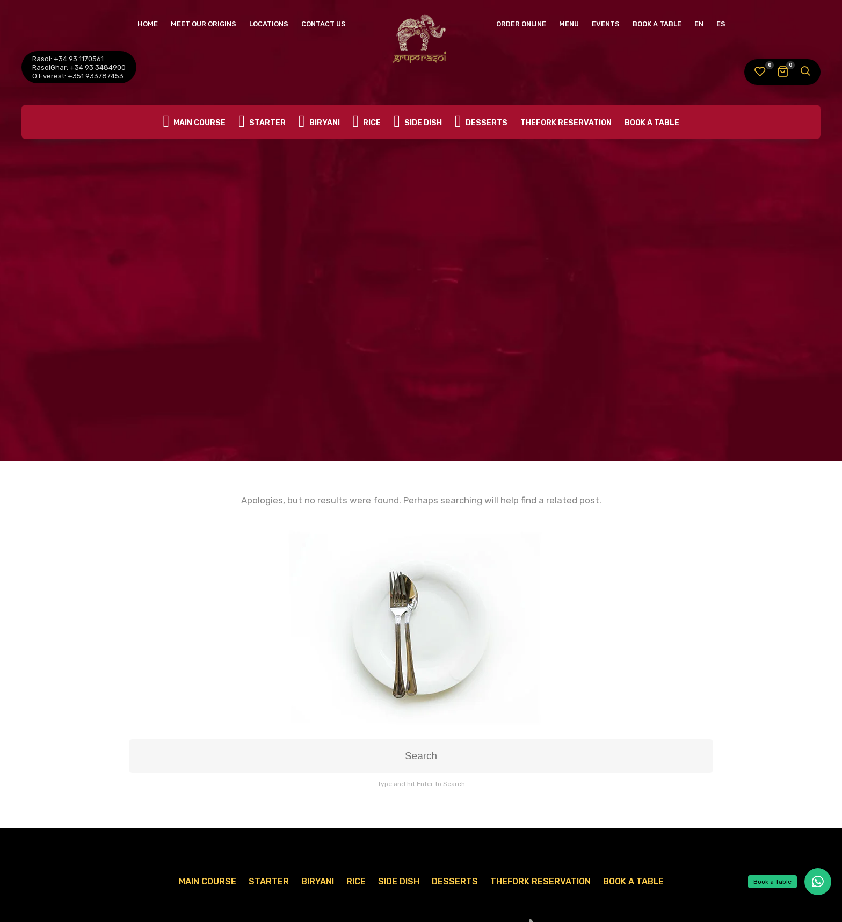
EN (698, 24)
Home (147, 24)
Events (606, 24)
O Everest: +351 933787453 (78, 76)
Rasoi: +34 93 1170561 (68, 59)
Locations (268, 24)
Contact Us (323, 24)
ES (720, 24)
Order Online (521, 24)
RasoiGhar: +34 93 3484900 (79, 67)
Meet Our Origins (203, 24)
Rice (367, 122)
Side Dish (418, 122)
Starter (262, 122)
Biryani (319, 122)
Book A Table (657, 24)
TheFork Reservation (566, 122)
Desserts (481, 122)
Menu (569, 24)
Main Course (194, 122)
